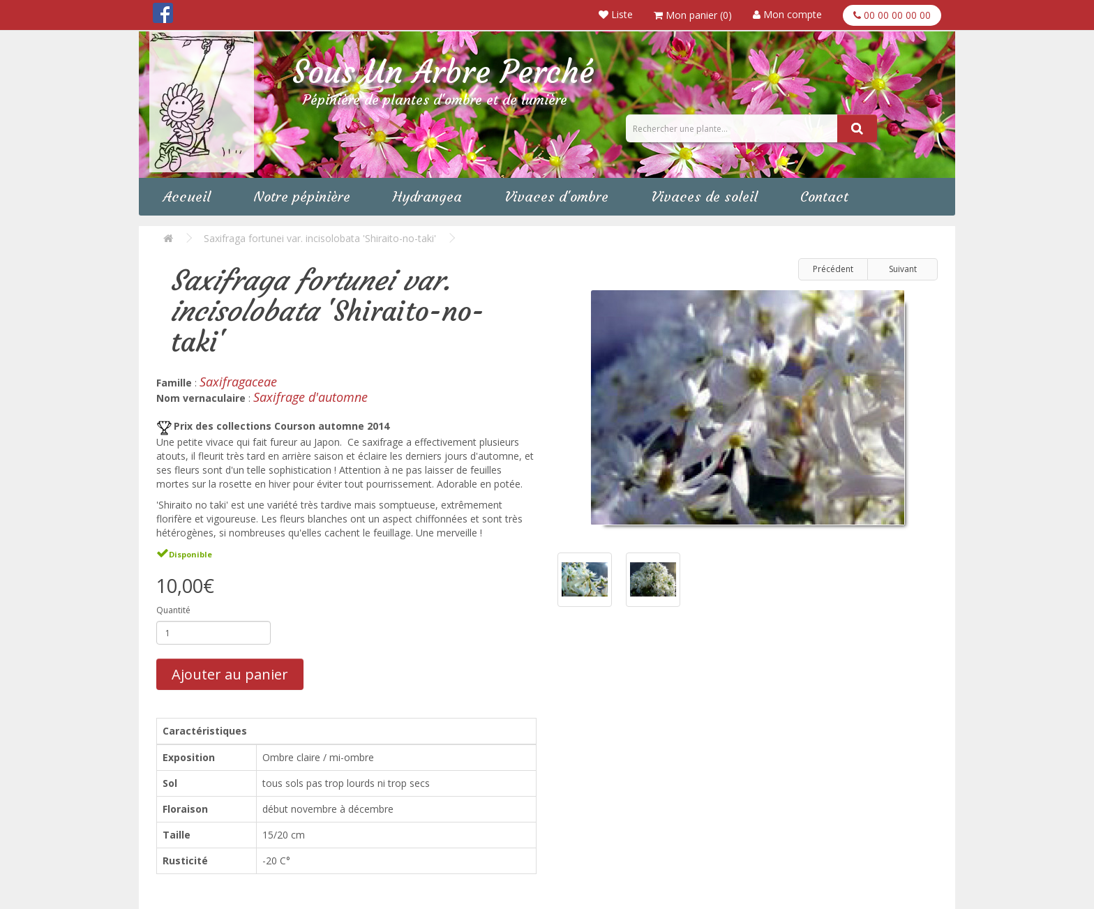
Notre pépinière (301, 196)
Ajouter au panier (230, 674)
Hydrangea (427, 196)
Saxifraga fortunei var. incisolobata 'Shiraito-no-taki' (320, 238)
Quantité (173, 610)
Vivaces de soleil (704, 196)
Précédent (833, 269)
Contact (824, 196)
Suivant (903, 269)
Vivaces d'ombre (556, 196)
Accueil (187, 196)
